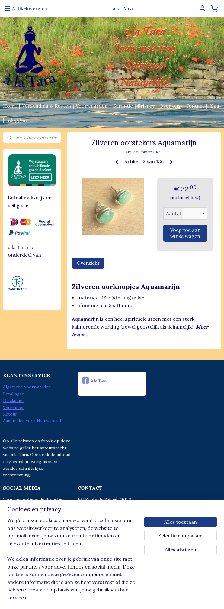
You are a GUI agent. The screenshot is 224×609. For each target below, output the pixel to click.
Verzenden (13, 407)
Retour (10, 414)
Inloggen (16, 120)
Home (10, 106)
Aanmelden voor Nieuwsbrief (32, 420)
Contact (194, 106)
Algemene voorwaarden (27, 387)
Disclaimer (13, 400)
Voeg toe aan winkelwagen (185, 233)
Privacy (146, 106)
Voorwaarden (91, 106)
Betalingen (13, 394)
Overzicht (88, 263)
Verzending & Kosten (46, 106)
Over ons (170, 106)
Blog (214, 106)
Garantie (122, 106)
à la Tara (94, 380)
